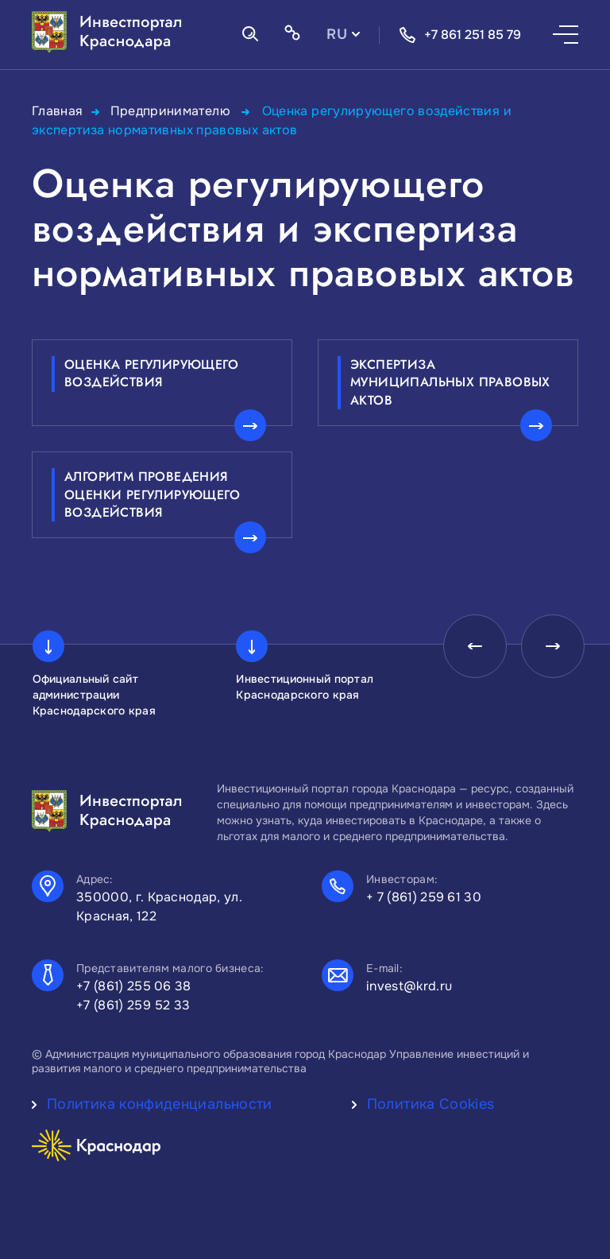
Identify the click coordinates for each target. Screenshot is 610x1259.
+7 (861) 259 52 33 (133, 1005)
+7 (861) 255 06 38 (133, 986)
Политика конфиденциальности (159, 1104)
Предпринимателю (172, 111)
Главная (57, 111)
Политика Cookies (431, 1104)
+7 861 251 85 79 (460, 35)
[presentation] (475, 646)
